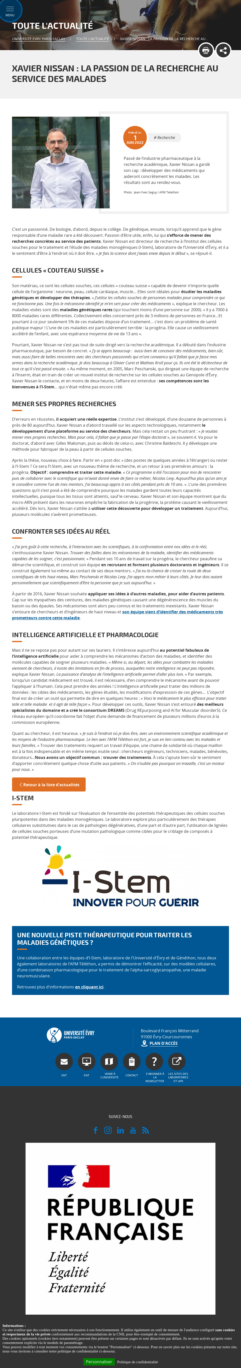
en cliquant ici (89, 987)
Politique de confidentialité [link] (137, 1362)
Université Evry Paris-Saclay (38, 38)
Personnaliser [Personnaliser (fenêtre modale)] (99, 1361)
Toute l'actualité (92, 38)
